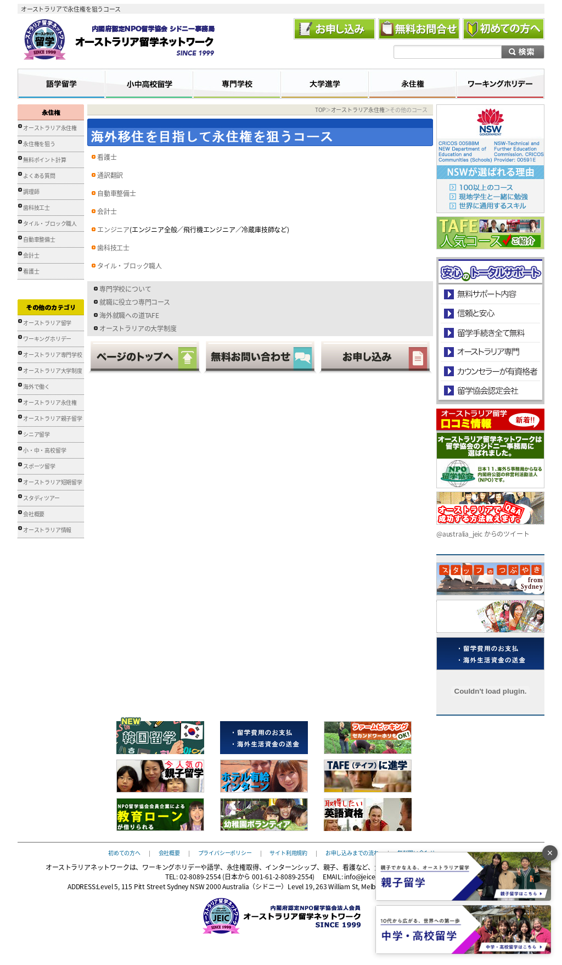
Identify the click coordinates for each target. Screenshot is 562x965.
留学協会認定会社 (489, 390)
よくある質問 (39, 175)
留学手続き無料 (489, 332)
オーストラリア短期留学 (52, 482)
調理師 (31, 191)
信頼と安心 (490, 313)
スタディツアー (41, 498)
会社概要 (33, 514)
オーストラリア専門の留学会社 (489, 351)
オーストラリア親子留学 (52, 418)
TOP (320, 109)
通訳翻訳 (110, 175)
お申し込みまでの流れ (352, 852)
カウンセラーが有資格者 (489, 371)
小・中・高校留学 (44, 450)
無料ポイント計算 (44, 159)
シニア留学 (36, 434)
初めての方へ (124, 852)
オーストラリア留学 (47, 323)
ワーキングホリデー (47, 338)
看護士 (31, 271)
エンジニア (113, 230)
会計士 (31, 255)
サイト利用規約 (288, 852)
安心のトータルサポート (490, 294)
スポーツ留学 (39, 466)
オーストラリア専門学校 (52, 354)
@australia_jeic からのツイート (482, 534)
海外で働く (36, 386)
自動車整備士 (39, 239)
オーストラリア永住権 (50, 128)
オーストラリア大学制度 (52, 370)
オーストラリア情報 (47, 530)
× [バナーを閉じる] (550, 852)
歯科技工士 (36, 207)
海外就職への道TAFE (129, 315)
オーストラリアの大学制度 (138, 328)
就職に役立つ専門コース (134, 302)
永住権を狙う (39, 144)
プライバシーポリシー (225, 852)
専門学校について (125, 289)
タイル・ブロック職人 (50, 223)
